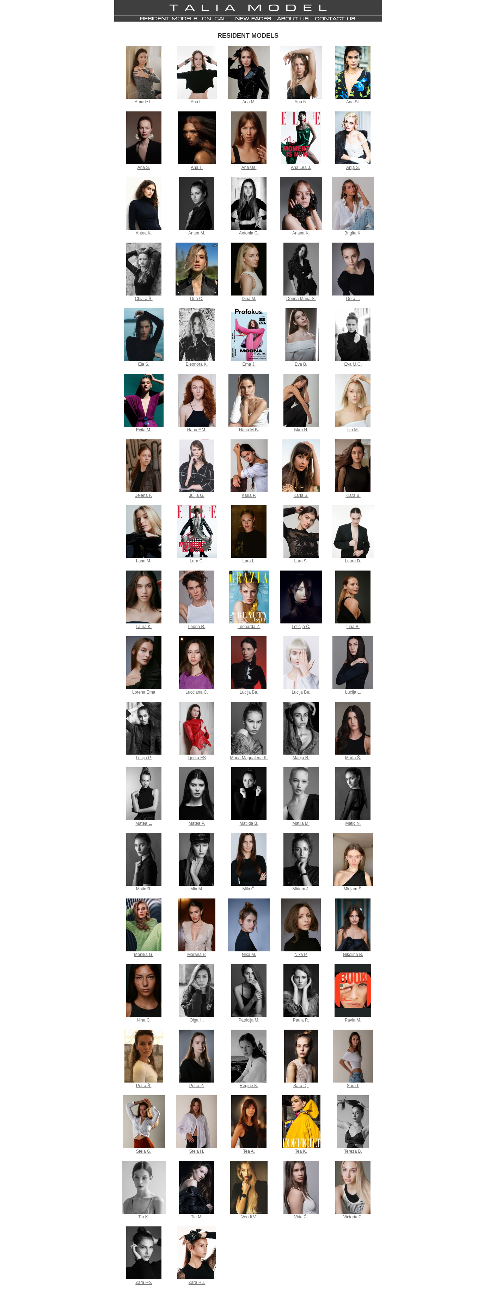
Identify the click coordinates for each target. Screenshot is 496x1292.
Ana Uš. (249, 167)
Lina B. (353, 626)
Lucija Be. (301, 692)
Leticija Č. (301, 626)
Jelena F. (143, 495)
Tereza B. (353, 1151)
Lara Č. (196, 561)
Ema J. (249, 364)
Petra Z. (196, 1085)
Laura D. (353, 561)
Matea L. (143, 823)
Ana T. (197, 167)
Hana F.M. (197, 429)
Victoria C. (353, 1216)
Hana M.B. (249, 429)
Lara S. (301, 561)
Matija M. (301, 823)
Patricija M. (249, 1020)
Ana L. (197, 101)
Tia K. (143, 1216)
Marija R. (301, 757)
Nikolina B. (353, 954)
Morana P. (196, 954)
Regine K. (249, 1085)
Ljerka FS (197, 757)
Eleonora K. (197, 364)
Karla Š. (300, 495)
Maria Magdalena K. (249, 757)
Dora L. (353, 298)
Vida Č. (301, 1216)
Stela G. (143, 1151)
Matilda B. (249, 823)
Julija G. (196, 495)
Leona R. (197, 626)
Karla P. (249, 495)
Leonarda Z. (249, 626)
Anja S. (353, 167)
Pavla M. (353, 1020)
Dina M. (249, 298)
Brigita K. (353, 233)
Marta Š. (353, 757)
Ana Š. (143, 167)
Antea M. (196, 233)
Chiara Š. (144, 298)
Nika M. (249, 954)
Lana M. (143, 561)
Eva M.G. (353, 364)
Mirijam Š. (353, 888)
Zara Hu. (197, 1282)
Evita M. (143, 429)
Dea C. (196, 298)
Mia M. (196, 888)
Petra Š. (143, 1085)
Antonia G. (249, 233)
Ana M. (249, 101)
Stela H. (196, 1151)
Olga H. (197, 1020)
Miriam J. (301, 888)
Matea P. (197, 823)
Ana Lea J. (301, 167)
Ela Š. (143, 364)
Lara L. (249, 561)
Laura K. (144, 626)
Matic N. (353, 823)
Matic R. (144, 888)
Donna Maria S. (301, 298)
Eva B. (301, 364)
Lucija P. (143, 757)
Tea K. (301, 1151)
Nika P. (300, 954)
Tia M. (197, 1216)
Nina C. (144, 1020)
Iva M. (353, 429)
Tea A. (249, 1151)
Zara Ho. (143, 1282)
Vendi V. (249, 1216)
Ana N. (300, 101)
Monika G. (143, 954)
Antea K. (144, 233)
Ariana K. (301, 233)
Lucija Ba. (249, 692)
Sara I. (353, 1085)
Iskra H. (301, 429)
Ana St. (353, 101)
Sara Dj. (300, 1085)
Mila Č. (249, 888)
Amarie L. (144, 101)
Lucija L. (353, 692)
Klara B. (353, 495)
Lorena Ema (143, 692)
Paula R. (301, 1020)
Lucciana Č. (196, 692)
